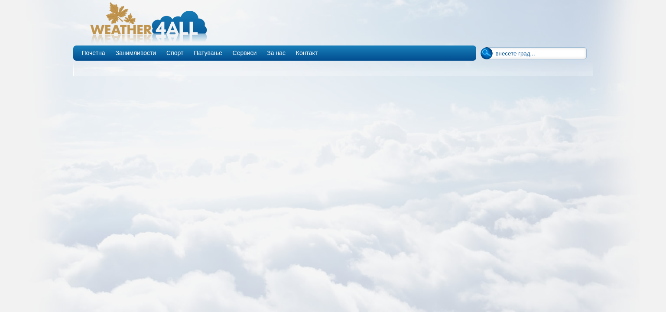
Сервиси (245, 52)
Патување (208, 52)
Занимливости (135, 52)
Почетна (93, 52)
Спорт (174, 52)
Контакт (307, 52)
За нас (276, 52)
